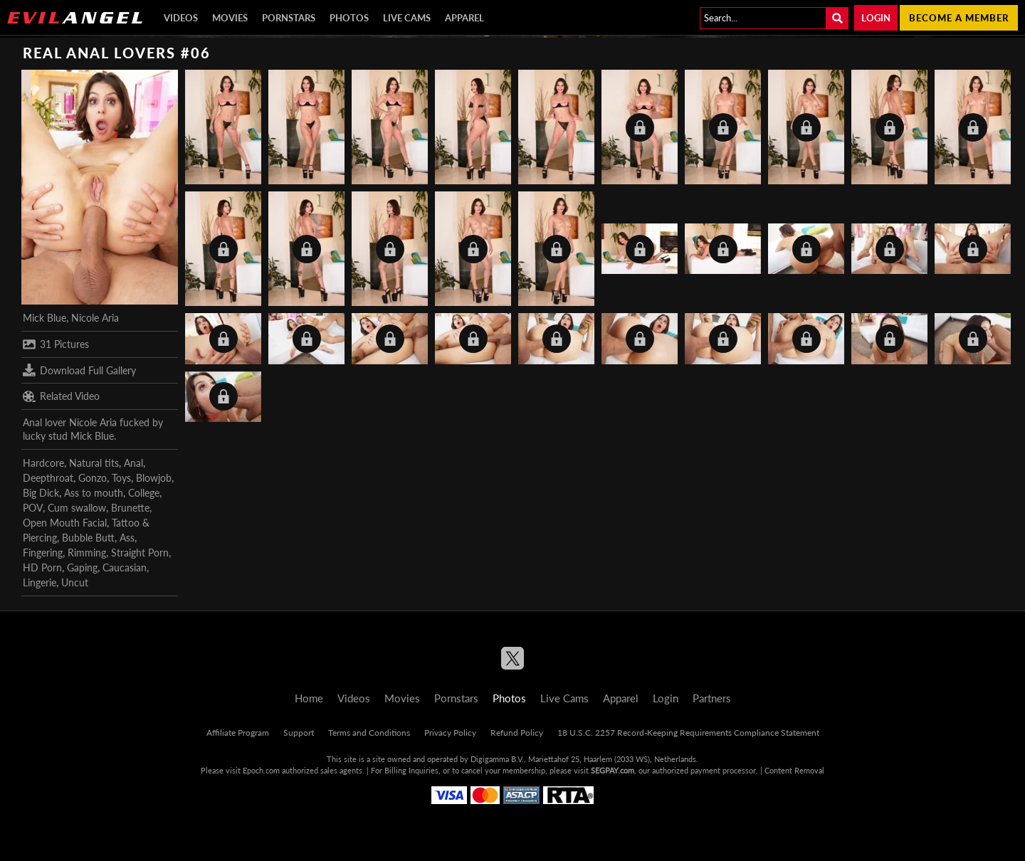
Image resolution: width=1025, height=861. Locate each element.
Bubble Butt (88, 538)
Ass (127, 538)
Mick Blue (44, 318)
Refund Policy (516, 732)
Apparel (464, 17)
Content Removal (794, 770)
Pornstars (288, 17)
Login (875, 17)
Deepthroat (48, 478)
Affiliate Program (237, 732)
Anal (133, 463)
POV (33, 508)
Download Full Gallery (79, 370)
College (143, 493)
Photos (349, 17)
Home (309, 698)
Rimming (87, 552)
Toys (121, 478)
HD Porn (42, 567)
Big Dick (41, 493)
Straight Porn (140, 552)
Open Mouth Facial (65, 523)
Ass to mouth (93, 493)
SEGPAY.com (612, 770)
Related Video (61, 396)
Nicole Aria (95, 318)
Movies (230, 17)
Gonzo (92, 478)
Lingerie (39, 582)
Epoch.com (261, 770)
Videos (181, 17)
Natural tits (94, 463)
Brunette (130, 508)
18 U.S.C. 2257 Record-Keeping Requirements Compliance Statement (688, 732)
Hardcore (43, 463)
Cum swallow (77, 508)
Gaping (82, 567)
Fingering (43, 552)
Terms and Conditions (369, 732)
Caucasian (124, 567)
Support (298, 732)
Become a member (959, 17)
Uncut (74, 582)
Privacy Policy (450, 732)
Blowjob (154, 478)
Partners (712, 698)
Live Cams (407, 17)
